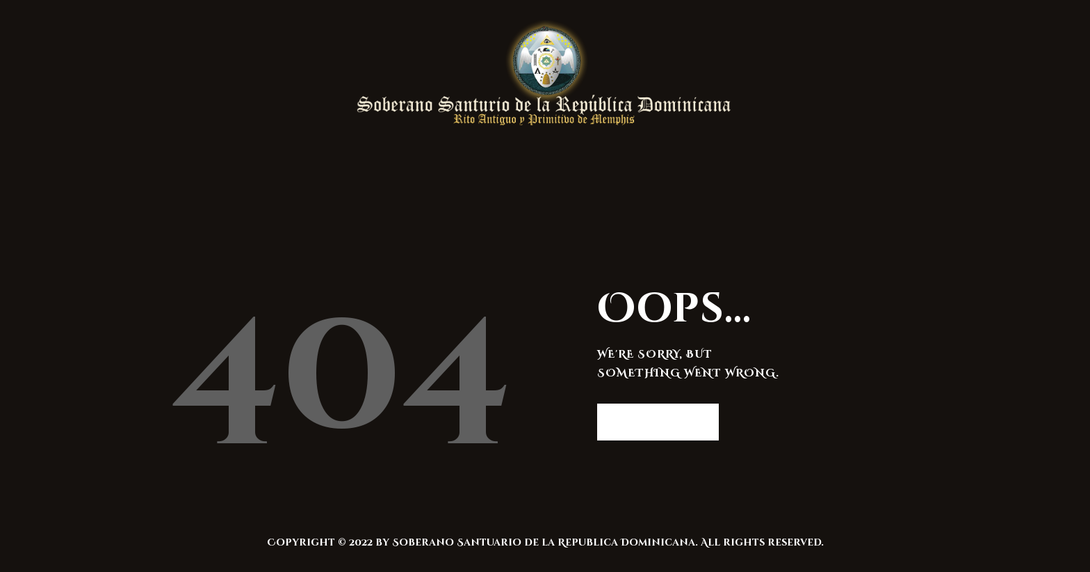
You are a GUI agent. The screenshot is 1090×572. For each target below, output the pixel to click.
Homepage (651, 421)
